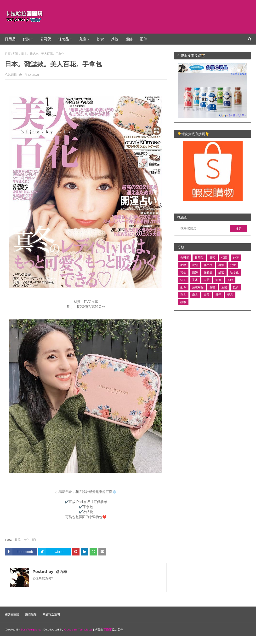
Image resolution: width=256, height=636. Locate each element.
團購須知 (31, 614)
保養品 (208, 272)
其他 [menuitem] (114, 39)
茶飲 (230, 280)
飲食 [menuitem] (100, 39)
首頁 (8, 53)
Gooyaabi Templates (78, 629)
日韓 (18, 539)
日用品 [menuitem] (10, 39)
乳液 (221, 265)
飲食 (236, 287)
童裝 (224, 287)
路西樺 (12, 74)
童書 (212, 287)
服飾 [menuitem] (129, 39)
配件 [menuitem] (143, 39)
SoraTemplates (31, 629)
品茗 (221, 272)
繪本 (183, 302)
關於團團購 (12, 614)
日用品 (199, 257)
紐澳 (218, 280)
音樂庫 (107, 629)
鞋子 (218, 294)
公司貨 (184, 257)
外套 (236, 257)
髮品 (230, 294)
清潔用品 (198, 287)
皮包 (26, 539)
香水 (195, 280)
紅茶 (183, 280)
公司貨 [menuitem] (45, 39)
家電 (207, 280)
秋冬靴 (234, 272)
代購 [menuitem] (26, 39)
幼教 (183, 265)
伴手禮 (208, 265)
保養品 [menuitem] (63, 39)
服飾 (195, 272)
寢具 (183, 294)
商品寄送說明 (51, 614)
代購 (224, 257)
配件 (16, 53)
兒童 (233, 265)
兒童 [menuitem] (82, 39)
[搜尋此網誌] (204, 228)
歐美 (207, 294)
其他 (183, 272)
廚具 (195, 294)
